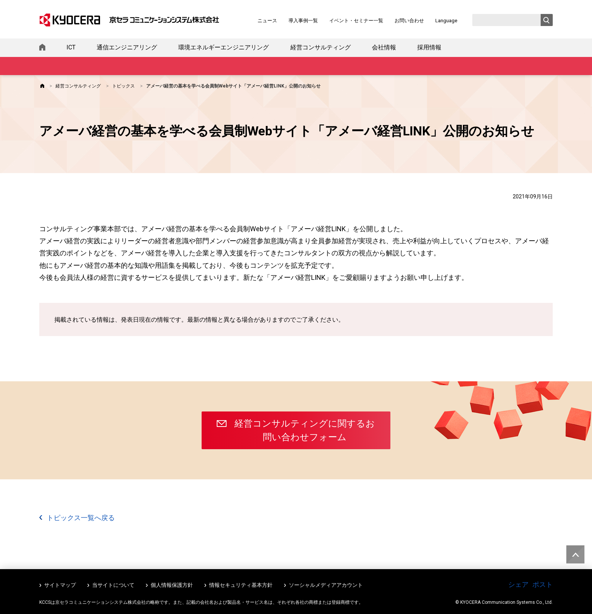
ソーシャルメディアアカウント (326, 585)
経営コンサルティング (320, 47)
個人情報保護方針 (172, 585)
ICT (71, 47)
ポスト (542, 584)
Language (446, 20)
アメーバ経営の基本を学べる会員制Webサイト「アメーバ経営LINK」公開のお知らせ (233, 86)
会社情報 (384, 47)
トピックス (123, 86)
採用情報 (429, 47)
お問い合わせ (409, 20)
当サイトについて (113, 585)
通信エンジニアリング (127, 47)
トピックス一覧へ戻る (81, 518)
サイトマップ (60, 585)
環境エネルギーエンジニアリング (223, 47)
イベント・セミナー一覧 (356, 20)
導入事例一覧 (303, 20)
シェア (518, 584)
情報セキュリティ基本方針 (241, 585)
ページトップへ (573, 551)
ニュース (267, 20)
